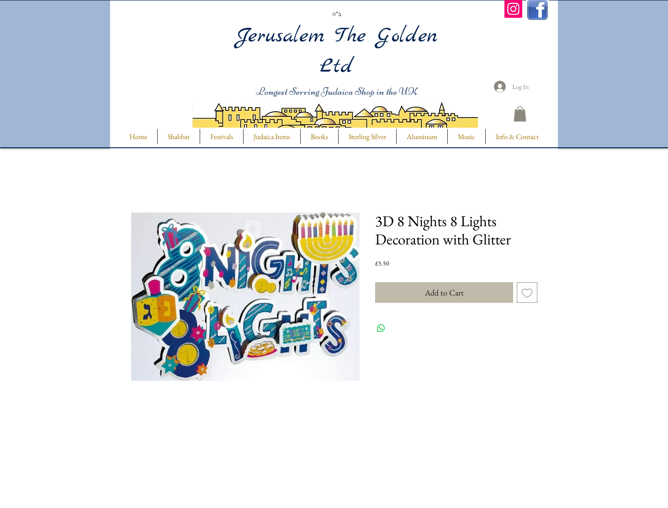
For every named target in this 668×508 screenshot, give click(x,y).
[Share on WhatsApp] (381, 328)
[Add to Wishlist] (527, 292)
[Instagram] (513, 9)
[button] (520, 113)
